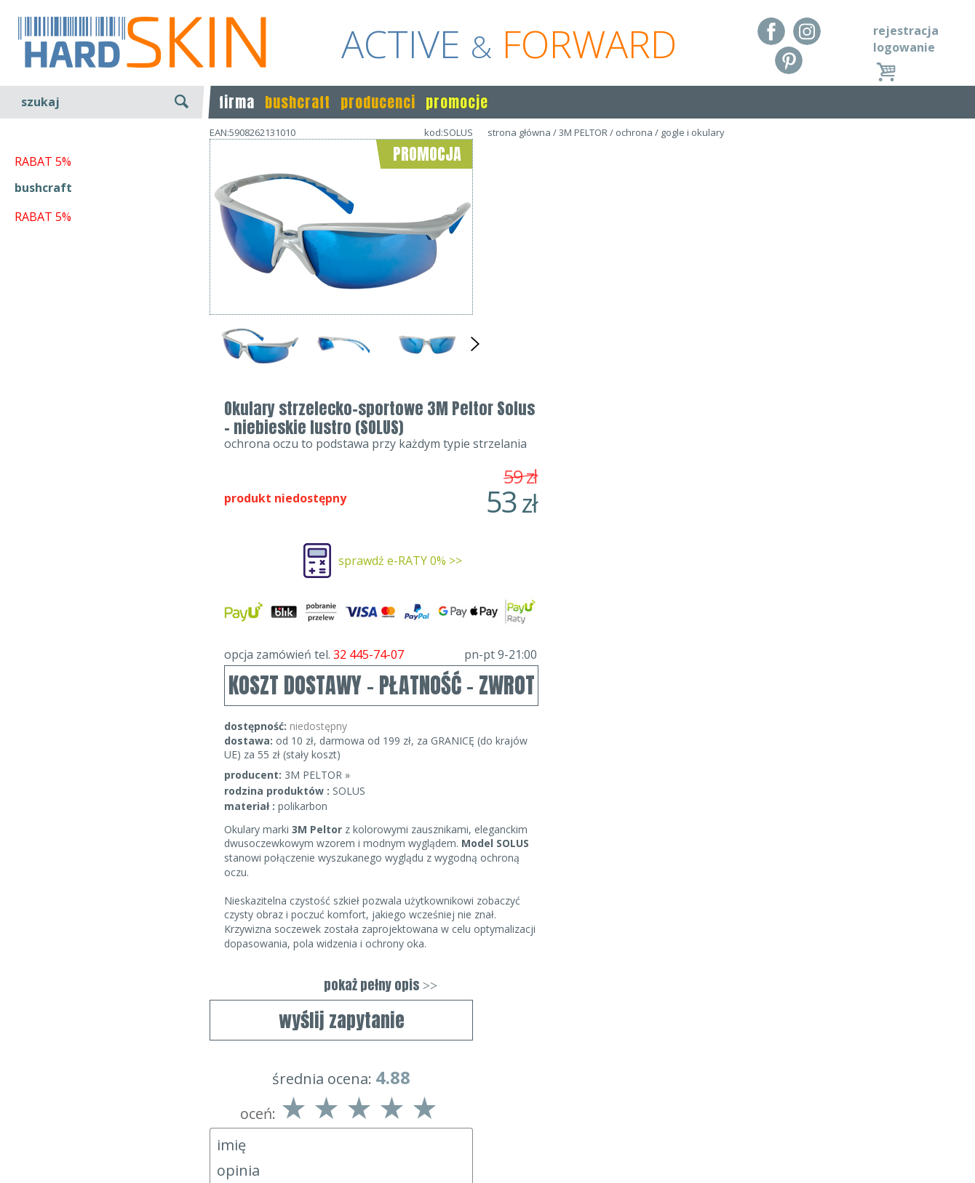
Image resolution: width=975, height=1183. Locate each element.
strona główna (519, 132)
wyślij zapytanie (342, 419)
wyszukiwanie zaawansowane (109, 156)
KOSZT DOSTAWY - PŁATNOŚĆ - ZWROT (645, 425)
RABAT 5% (43, 334)
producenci (378, 102)
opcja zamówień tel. (644, 394)
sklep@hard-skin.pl (483, 1140)
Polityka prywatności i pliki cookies (109, 1140)
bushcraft (297, 102)
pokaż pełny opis (644, 724)
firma (237, 102)
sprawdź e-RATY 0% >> (663, 300)
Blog (27, 1161)
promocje (457, 102)
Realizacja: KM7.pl (912, 1099)
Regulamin (44, 1099)
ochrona (634, 132)
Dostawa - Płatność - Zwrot (89, 1120)
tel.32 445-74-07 (482, 1120)
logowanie (904, 47)
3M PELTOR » (580, 514)
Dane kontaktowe (483, 1099)
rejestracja (906, 31)
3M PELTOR (583, 132)
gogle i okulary (693, 132)
